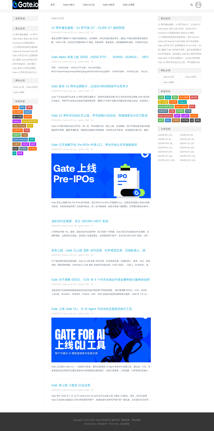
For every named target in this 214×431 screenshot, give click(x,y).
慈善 (20, 153)
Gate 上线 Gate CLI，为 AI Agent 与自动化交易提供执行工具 (91, 308)
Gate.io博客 (128, 4)
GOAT (25, 144)
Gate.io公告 (89, 4)
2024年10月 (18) (187, 160)
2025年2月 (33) (187, 152)
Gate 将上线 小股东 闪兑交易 (70, 385)
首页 (52, 4)
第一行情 (17, 116)
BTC (30, 126)
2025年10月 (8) (165, 143)
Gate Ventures (20, 139)
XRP (32, 139)
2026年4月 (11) (165, 135)
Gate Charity (19, 126)
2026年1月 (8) (164, 139)
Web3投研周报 (30, 121)
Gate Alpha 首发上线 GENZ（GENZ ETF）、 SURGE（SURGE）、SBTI (100, 57)
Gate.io (16, 121)
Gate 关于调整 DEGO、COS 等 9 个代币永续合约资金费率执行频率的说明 (100, 279)
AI (14, 153)
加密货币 (17, 130)
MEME (28, 112)
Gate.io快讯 (109, 4)
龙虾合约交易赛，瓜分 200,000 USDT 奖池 (79, 221)
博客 (29, 107)
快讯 (22, 107)
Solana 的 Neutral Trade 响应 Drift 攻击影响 (178, 41)
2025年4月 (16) (187, 147)
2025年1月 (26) (165, 156)
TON (24, 135)
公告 (15, 107)
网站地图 (136, 420)
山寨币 (16, 144)
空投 (27, 130)
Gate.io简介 (69, 4)
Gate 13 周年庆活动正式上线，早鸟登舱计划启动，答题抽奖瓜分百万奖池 (99, 115)
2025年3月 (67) (165, 152)
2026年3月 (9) (186, 135)
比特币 (28, 116)
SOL (15, 148)
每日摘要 (17, 112)
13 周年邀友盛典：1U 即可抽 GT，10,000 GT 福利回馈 (88, 27)
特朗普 (16, 135)
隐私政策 (125, 420)
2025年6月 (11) (165, 147)
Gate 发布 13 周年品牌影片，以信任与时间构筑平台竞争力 (89, 86)
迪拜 (33, 144)
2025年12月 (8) (187, 139)
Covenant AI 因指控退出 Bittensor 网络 (176, 33)
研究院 (23, 148)
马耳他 (32, 148)
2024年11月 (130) (166, 160)
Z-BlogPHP (102, 424)
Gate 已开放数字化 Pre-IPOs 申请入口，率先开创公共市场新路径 (94, 144)
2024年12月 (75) (187, 156)
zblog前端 (124, 424)
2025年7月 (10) (187, 143)
